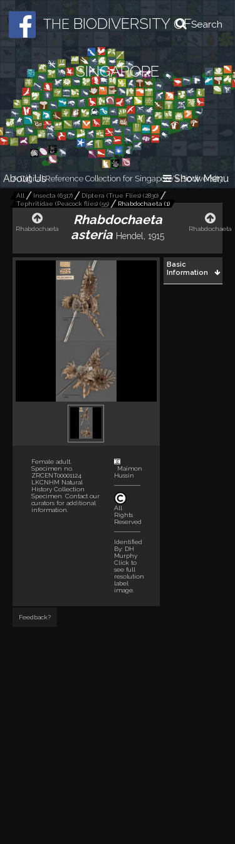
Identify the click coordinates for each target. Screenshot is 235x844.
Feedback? (35, 617)
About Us (24, 178)
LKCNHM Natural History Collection (58, 486)
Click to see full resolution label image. (129, 576)
